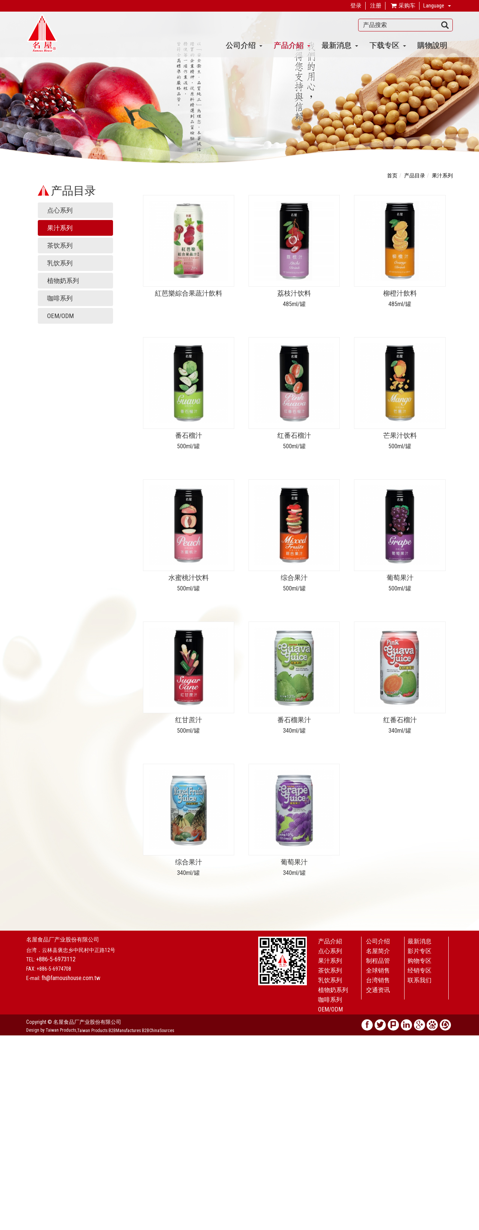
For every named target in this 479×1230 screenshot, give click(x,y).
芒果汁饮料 (400, 435)
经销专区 (419, 970)
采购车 (402, 6)
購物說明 (432, 45)
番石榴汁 (188, 435)
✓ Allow (9, 1054)
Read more (14, 1107)
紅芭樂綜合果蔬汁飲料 (188, 293)
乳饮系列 (60, 263)
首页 (392, 175)
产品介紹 (292, 45)
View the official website (55, 1107)
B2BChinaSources (158, 1030)
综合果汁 (294, 578)
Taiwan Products (92, 1030)
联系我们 (419, 980)
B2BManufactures (125, 1030)
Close (6, 1039)
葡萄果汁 (400, 578)
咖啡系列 (60, 298)
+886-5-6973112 (56, 959)
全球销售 (378, 970)
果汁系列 (60, 228)
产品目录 (414, 175)
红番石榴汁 (294, 435)
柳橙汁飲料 (400, 293)
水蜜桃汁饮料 (188, 578)
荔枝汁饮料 (294, 293)
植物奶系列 (63, 280)
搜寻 (445, 25)
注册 (375, 5)
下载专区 (387, 45)
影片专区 (419, 951)
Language (433, 5)
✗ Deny (8, 1062)
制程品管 (378, 960)
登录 (355, 5)
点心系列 (60, 210)
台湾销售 (378, 980)
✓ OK (173, 1226)
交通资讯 (378, 990)
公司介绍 (244, 45)
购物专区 (419, 960)
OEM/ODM (60, 316)
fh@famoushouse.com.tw (71, 978)
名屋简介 (378, 951)
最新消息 (339, 45)
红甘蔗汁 (188, 720)
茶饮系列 (60, 245)
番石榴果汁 (294, 720)
